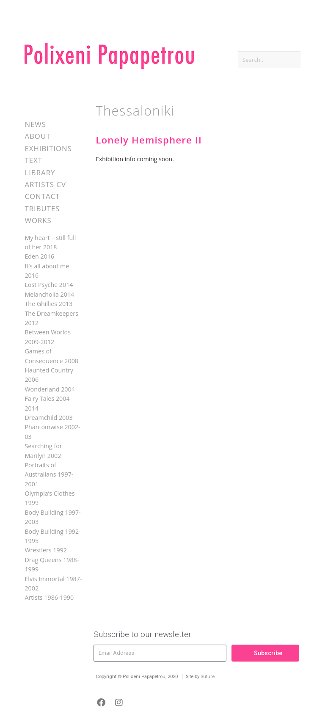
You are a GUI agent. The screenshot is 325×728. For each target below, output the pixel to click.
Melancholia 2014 (49, 294)
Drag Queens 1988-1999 (52, 564)
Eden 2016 (39, 256)
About (37, 136)
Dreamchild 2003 (48, 418)
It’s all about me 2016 (47, 270)
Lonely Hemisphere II (149, 139)
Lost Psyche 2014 (49, 285)
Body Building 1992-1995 (52, 536)
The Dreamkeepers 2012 (51, 318)
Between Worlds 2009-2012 (48, 336)
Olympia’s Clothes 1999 (49, 498)
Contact (42, 196)
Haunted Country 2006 (49, 374)
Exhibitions (48, 148)
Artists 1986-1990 (49, 597)
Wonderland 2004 (49, 389)
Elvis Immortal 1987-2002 (53, 583)
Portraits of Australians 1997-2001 (49, 474)
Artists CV (45, 184)
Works (38, 220)
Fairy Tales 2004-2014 (48, 403)
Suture (208, 676)
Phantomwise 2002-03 (52, 431)
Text (33, 160)
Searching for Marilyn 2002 (43, 450)
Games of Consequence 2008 (51, 355)
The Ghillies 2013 (48, 304)
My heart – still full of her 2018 (50, 242)
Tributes (42, 208)
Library (40, 172)
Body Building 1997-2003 (52, 517)
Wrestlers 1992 (45, 550)
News (35, 124)
